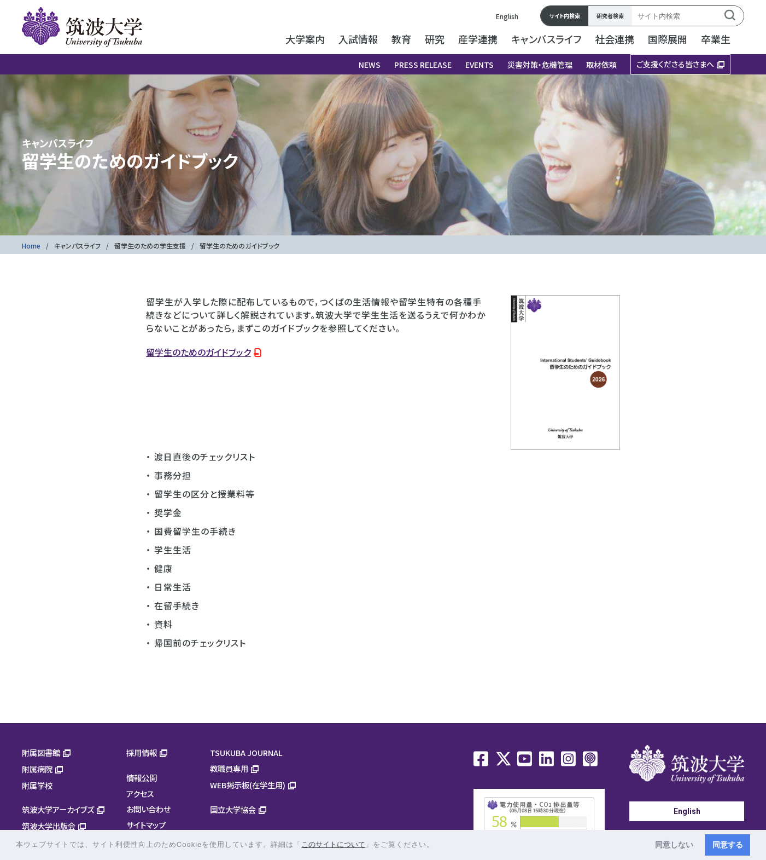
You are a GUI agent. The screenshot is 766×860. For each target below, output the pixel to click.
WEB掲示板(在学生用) (247, 784)
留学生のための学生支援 (150, 245)
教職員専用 (229, 768)
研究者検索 (610, 15)
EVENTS (479, 64)
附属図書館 (41, 752)
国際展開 (667, 39)
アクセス (140, 793)
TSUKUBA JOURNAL (246, 752)
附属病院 (37, 769)
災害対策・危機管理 (539, 64)
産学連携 (478, 39)
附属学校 (37, 785)
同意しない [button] (674, 844)
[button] (438, 845)
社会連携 (614, 39)
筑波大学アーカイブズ (58, 809)
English (507, 16)
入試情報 (358, 39)
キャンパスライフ (546, 39)
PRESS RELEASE (423, 64)
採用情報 (141, 752)
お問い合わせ (148, 809)
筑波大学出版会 (48, 826)
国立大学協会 (233, 809)
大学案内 (305, 39)
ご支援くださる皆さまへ (675, 64)
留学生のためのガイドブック (198, 352)
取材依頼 (601, 64)
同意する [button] (727, 844)
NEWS (370, 64)
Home (31, 245)
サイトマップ (146, 824)
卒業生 (715, 39)
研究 (435, 39)
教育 (401, 39)
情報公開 (141, 777)
